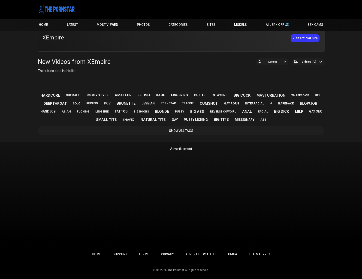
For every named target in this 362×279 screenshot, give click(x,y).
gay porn (231, 103)
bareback (286, 103)
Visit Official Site (305, 38)
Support (120, 254)
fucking (83, 111)
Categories (178, 25)
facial (263, 111)
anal (247, 111)
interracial (254, 103)
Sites (211, 25)
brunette (126, 103)
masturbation (270, 95)
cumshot (209, 103)
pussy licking (196, 120)
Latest (72, 25)
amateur (123, 95)
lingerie (102, 111)
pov (107, 103)
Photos (143, 25)
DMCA (232, 254)
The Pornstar (176, 270)
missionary (244, 120)
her (317, 95)
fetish (144, 95)
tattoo (121, 111)
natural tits (153, 120)
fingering (179, 95)
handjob (48, 111)
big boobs (141, 111)
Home (43, 25)
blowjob (308, 103)
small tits (106, 120)
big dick (281, 111)
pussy (179, 111)
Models (240, 25)
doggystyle (97, 95)
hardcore (50, 95)
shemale (72, 95)
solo (76, 103)
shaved (129, 119)
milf (299, 112)
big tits (221, 119)
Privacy (167, 254)
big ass (197, 112)
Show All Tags (181, 131)
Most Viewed (107, 25)
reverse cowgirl (223, 111)
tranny (188, 103)
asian (66, 111)
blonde (162, 111)
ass (263, 119)
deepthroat (55, 103)
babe (160, 95)
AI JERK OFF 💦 (277, 25)
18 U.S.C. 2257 (259, 254)
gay (175, 120)
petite (199, 95)
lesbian (148, 103)
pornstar (168, 103)
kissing (92, 103)
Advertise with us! (201, 254)
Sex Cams (315, 25)
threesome (300, 95)
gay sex (315, 111)
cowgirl (219, 95)
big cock (242, 95)
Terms (144, 254)
